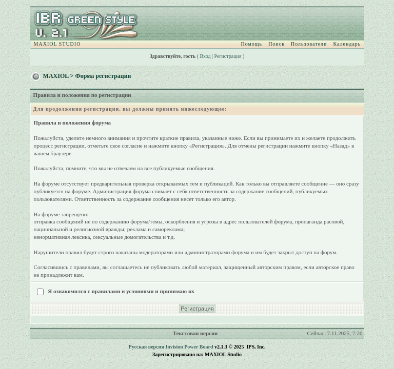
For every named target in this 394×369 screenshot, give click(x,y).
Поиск (276, 44)
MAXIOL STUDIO (57, 44)
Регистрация (228, 56)
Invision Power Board (189, 347)
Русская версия (146, 347)
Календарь (347, 44)
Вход (205, 56)
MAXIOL (56, 75)
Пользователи (309, 44)
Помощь (252, 44)
